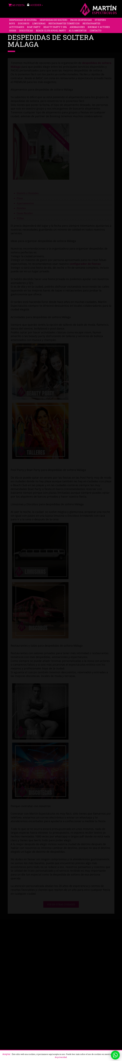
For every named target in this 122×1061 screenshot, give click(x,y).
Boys (12, 23)
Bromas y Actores (99, 27)
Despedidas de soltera (23, 20)
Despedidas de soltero (53, 20)
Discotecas (26, 30)
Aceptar (6, 1054)
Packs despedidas (81, 20)
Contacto (96, 30)
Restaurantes (91, 23)
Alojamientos (78, 30)
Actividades (16, 27)
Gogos (12, 30)
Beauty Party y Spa (55, 27)
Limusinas (39, 23)
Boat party (33, 27)
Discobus (23, 23)
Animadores (77, 27)
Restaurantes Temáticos (64, 23)
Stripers (100, 20)
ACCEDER (35, 5)
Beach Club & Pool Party (51, 30)
